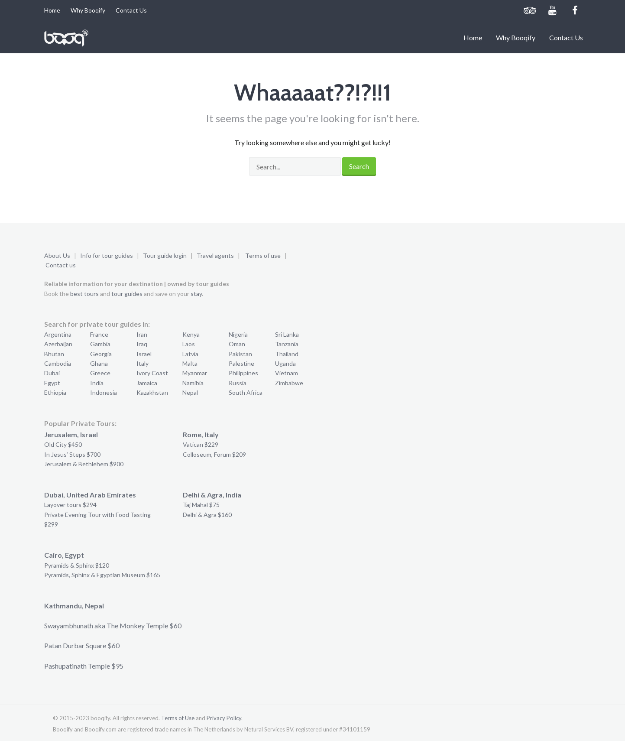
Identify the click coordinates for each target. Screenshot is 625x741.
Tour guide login (165, 255)
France (99, 334)
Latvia (190, 354)
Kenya (191, 334)
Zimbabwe (289, 383)
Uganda (285, 363)
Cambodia (57, 363)
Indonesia (103, 392)
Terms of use (263, 255)
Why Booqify (88, 10)
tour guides (126, 293)
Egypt (52, 383)
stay (196, 293)
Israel (144, 354)
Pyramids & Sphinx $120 (76, 565)
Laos (188, 344)
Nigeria (238, 334)
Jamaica (146, 383)
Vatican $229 (200, 444)
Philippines (243, 373)
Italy (142, 363)
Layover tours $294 (70, 504)
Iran (141, 334)
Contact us (60, 265)
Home (52, 10)
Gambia (100, 344)
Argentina (57, 334)
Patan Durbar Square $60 (82, 645)
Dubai (52, 373)
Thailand (286, 354)
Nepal (190, 392)
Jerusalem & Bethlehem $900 (83, 464)
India (97, 383)
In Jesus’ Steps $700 (72, 454)
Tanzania (286, 344)
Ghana (99, 363)
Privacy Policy (224, 718)
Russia (237, 383)
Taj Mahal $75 (201, 504)
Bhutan (54, 354)
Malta (190, 363)
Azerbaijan (58, 344)
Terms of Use (177, 718)
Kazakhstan (152, 392)
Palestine (241, 363)
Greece (100, 373)
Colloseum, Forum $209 (214, 454)
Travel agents (215, 255)
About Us (57, 255)
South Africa (245, 392)
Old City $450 (63, 444)
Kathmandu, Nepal (74, 605)
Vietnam (286, 373)
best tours (84, 293)
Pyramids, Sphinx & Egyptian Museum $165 (102, 574)
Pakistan (240, 354)
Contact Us (131, 10)
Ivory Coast (152, 373)
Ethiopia (55, 392)
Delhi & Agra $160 (207, 514)
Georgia (101, 354)
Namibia (193, 383)
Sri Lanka (287, 334)
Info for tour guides (106, 255)
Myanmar (194, 373)
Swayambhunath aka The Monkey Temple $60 (112, 625)
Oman (237, 344)
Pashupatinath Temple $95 (83, 666)
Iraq (141, 344)
